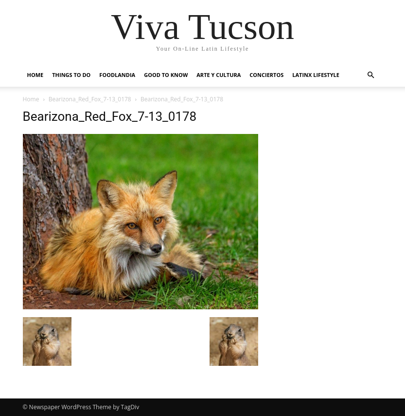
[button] (371, 75)
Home (35, 74)
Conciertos (266, 74)
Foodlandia (117, 74)
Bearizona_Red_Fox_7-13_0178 (90, 99)
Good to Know (166, 74)
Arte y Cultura (218, 74)
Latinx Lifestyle (315, 74)
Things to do (71, 74)
